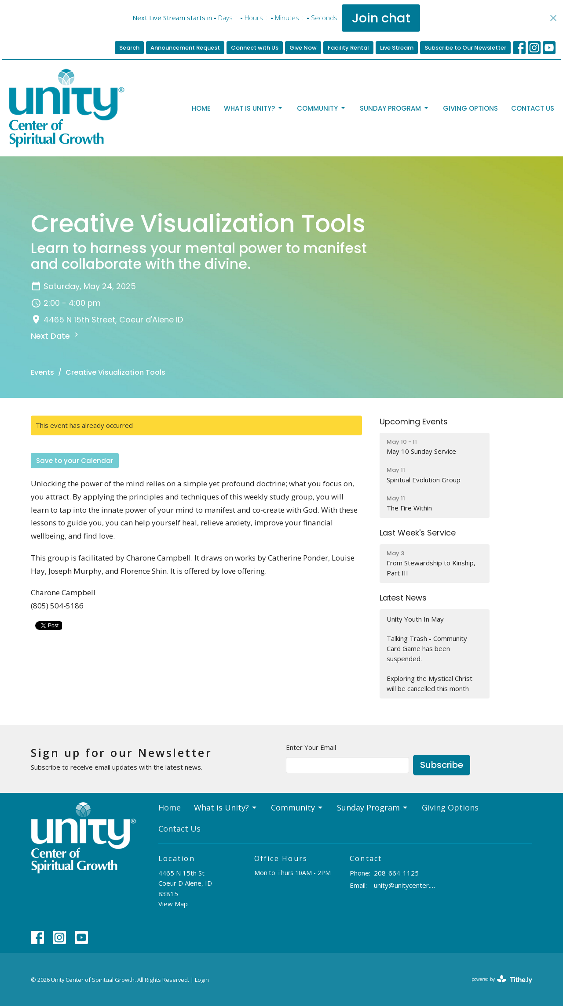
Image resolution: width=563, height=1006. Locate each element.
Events (42, 372)
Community (322, 108)
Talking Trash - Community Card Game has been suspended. (427, 648)
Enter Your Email (311, 747)
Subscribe (441, 765)
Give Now (303, 47)
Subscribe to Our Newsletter (465, 47)
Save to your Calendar (74, 460)
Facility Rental (348, 47)
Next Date (55, 335)
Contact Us (532, 108)
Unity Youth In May (415, 619)
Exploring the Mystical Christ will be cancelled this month (429, 683)
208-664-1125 (396, 872)
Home (201, 108)
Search (129, 47)
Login (202, 980)
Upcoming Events (414, 421)
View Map (173, 903)
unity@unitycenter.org (405, 885)
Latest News (403, 597)
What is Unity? (254, 108)
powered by (502, 979)
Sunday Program (395, 108)
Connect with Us (254, 47)
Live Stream (396, 47)
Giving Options (470, 108)
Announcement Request (185, 47)
